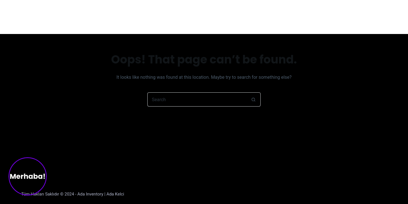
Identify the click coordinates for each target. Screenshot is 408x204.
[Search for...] (196, 99)
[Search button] (253, 99)
